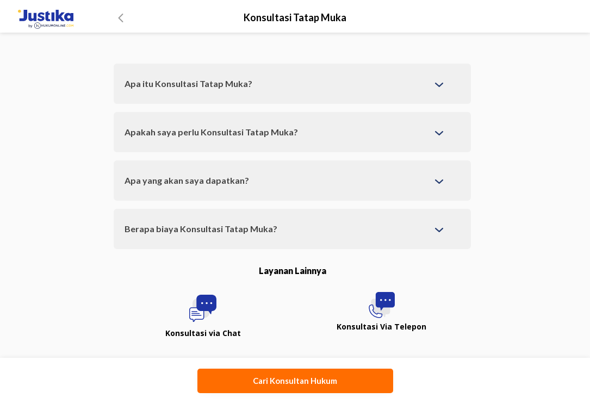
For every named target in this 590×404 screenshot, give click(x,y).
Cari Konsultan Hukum (295, 381)
